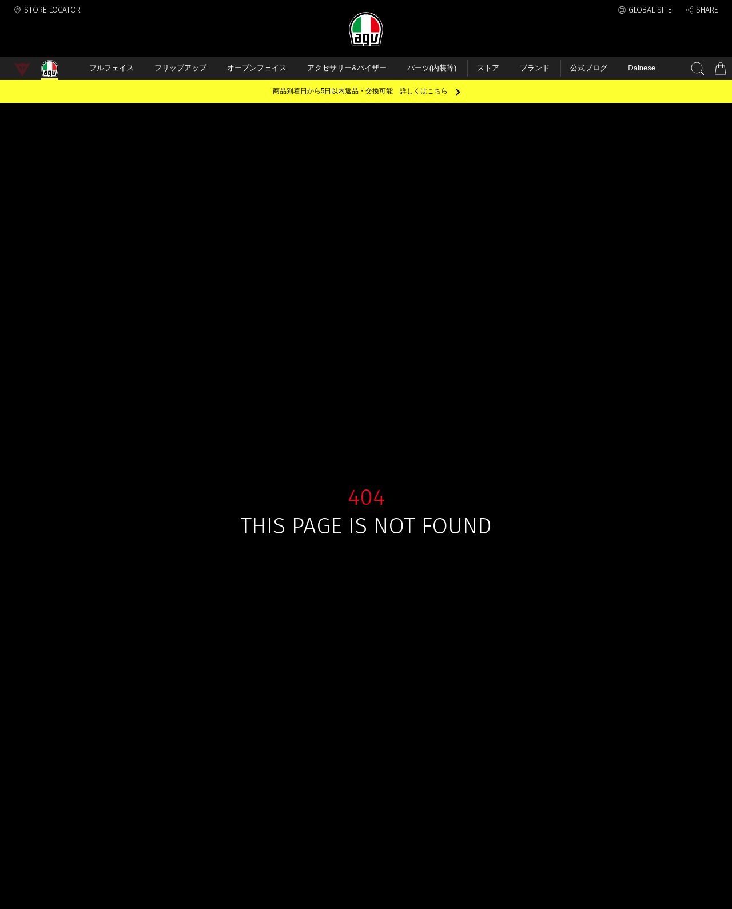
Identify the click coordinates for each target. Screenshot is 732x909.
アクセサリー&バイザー (347, 68)
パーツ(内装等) (432, 68)
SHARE (707, 10)
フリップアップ (180, 68)
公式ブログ (588, 68)
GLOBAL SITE (650, 10)
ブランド (535, 68)
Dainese (641, 68)
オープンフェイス (257, 68)
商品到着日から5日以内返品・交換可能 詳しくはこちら (360, 91)
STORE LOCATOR (52, 10)
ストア (488, 68)
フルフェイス (111, 68)
